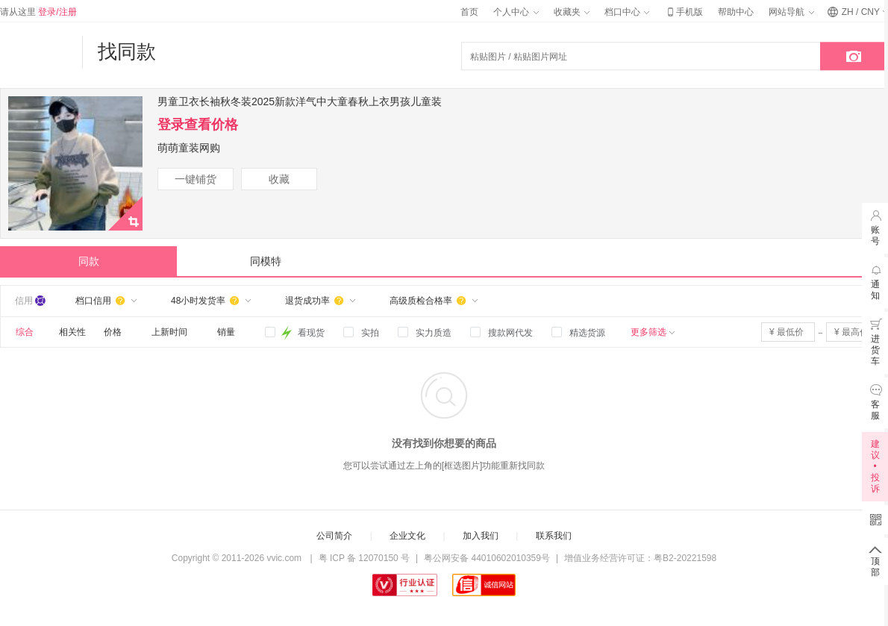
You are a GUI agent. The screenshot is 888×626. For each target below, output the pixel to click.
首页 (469, 12)
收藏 (279, 179)
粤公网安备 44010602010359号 (487, 558)
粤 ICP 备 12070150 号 (364, 558)
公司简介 (334, 535)
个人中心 (515, 12)
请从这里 (38, 12)
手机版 (683, 12)
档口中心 (626, 12)
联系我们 (554, 535)
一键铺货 (195, 179)
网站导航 (791, 12)
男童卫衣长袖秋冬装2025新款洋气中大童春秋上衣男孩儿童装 (299, 101)
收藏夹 (572, 12)
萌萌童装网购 (188, 148)
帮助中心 (736, 12)
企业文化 (407, 535)
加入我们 (480, 535)
